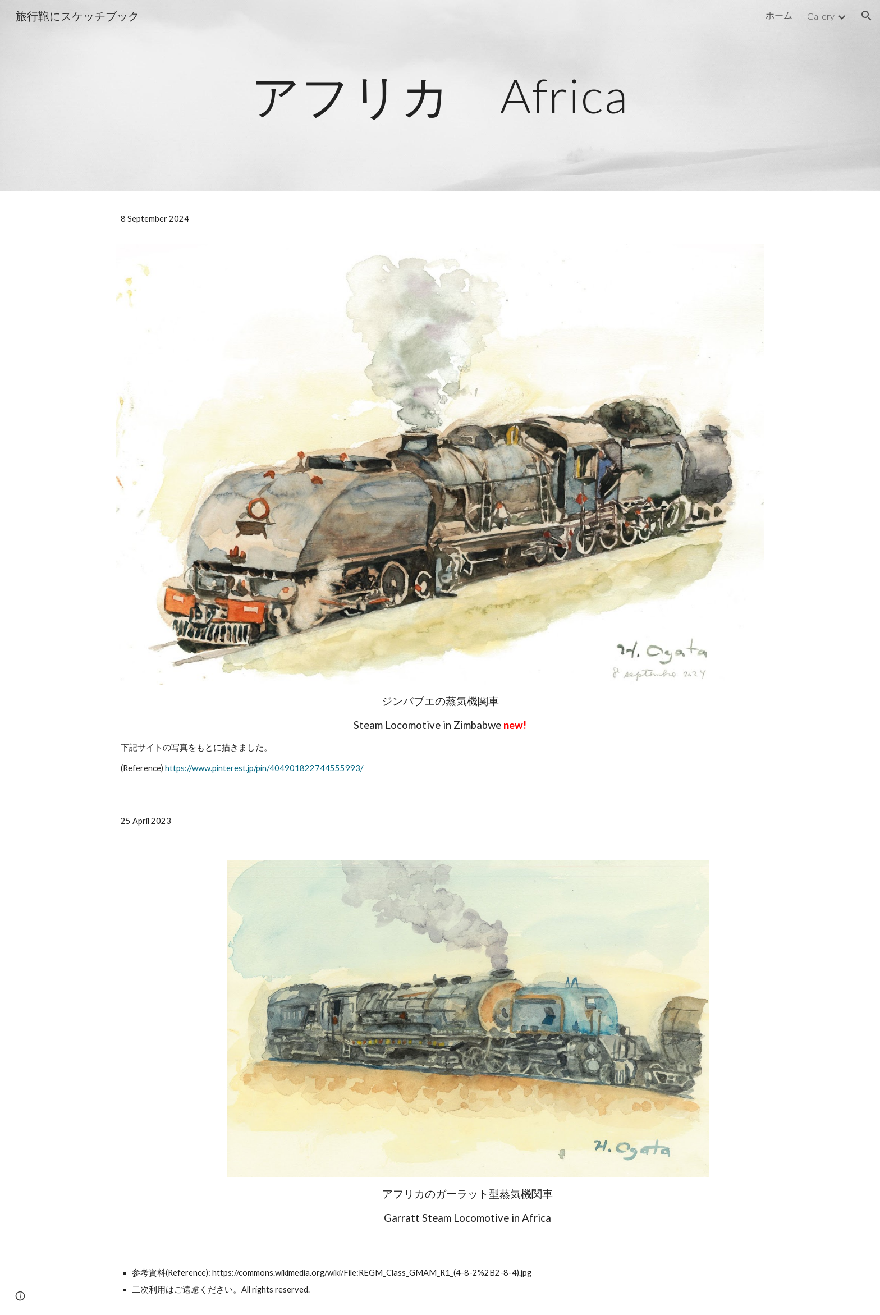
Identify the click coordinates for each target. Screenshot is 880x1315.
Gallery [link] (821, 16)
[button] (866, 15)
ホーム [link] (779, 15)
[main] (440, 95)
